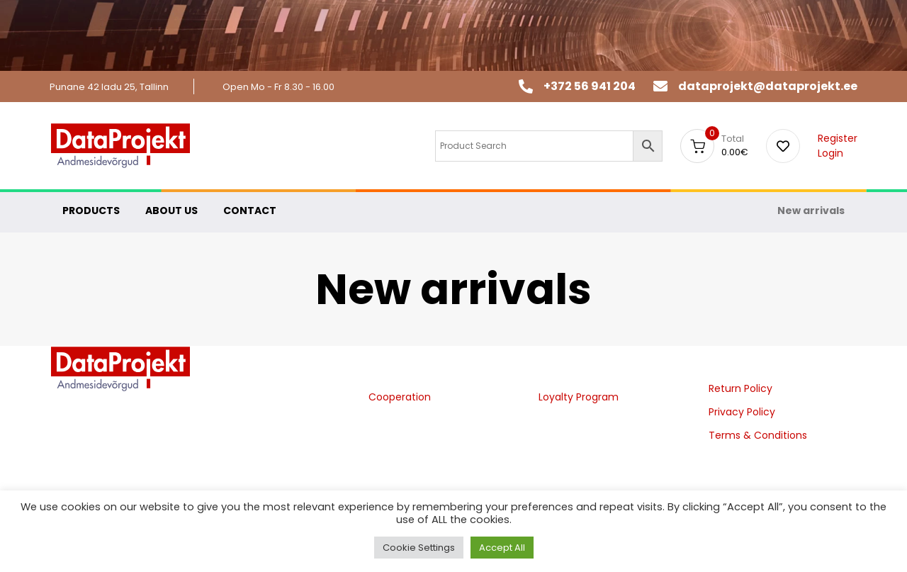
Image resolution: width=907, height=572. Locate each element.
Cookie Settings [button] (419, 547)
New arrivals (811, 210)
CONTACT (249, 210)
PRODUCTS (91, 210)
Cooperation (399, 397)
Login (830, 153)
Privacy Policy (742, 412)
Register (837, 138)
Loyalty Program (579, 397)
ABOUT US (171, 210)
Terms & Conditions (758, 435)
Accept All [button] (502, 547)
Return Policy (740, 388)
